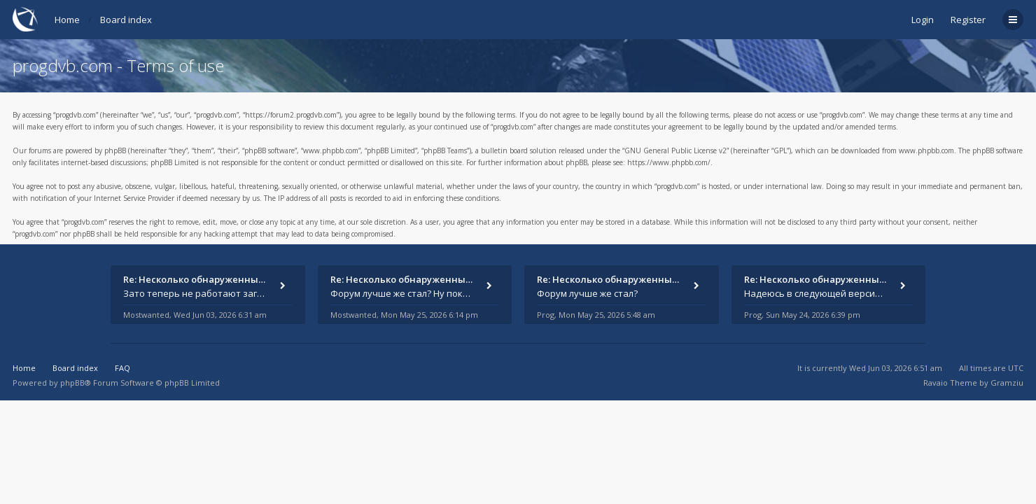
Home (67, 19)
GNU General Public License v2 (675, 150)
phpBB (72, 382)
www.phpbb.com (926, 150)
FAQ (122, 368)
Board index (126, 19)
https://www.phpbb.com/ (668, 162)
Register (968, 19)
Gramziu (1006, 382)
